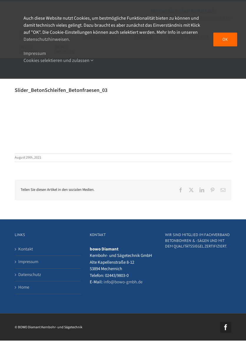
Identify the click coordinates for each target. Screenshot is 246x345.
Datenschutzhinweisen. (47, 39)
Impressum (28, 262)
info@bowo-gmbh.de (123, 282)
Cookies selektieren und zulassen (58, 60)
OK (225, 39)
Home (23, 287)
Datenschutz (29, 275)
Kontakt (25, 249)
